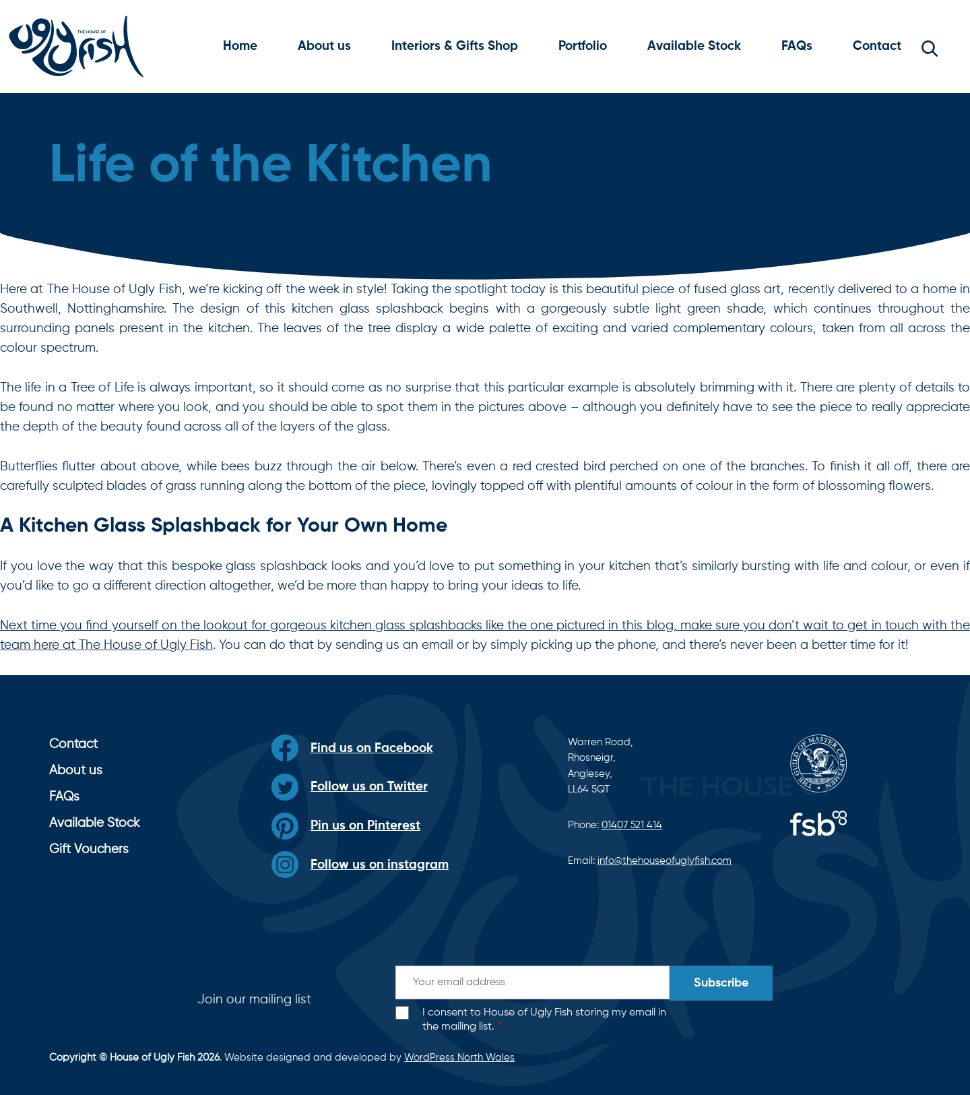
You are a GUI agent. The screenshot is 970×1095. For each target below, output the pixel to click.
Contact (877, 46)
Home (240, 46)
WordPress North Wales (459, 1058)
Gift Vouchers (89, 849)
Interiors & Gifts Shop (454, 46)
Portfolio (582, 46)
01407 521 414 (632, 825)
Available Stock (694, 46)
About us (324, 46)
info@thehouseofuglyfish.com (664, 861)
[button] (930, 46)
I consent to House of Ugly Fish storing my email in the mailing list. (544, 1019)
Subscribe (721, 983)
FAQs (796, 46)
